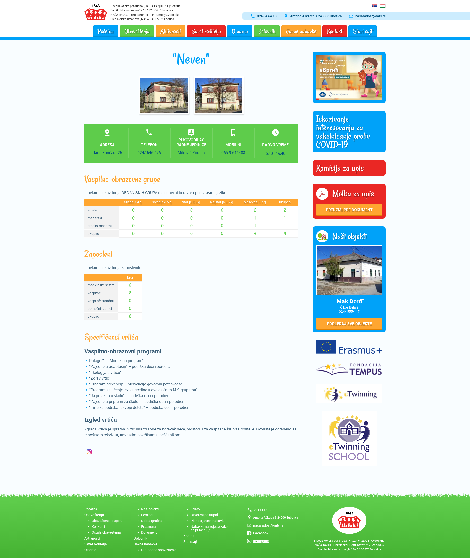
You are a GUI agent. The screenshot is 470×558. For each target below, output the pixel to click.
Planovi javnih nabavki (207, 520)
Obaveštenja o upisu (107, 520)
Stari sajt (362, 31)
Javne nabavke (301, 31)
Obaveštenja (136, 31)
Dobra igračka (151, 520)
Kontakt (334, 31)
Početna (106, 31)
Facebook (260, 533)
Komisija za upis (340, 168)
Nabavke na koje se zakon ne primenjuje (210, 528)
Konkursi (98, 526)
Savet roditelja (206, 31)
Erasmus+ (149, 526)
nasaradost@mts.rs (370, 16)
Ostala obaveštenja (106, 532)
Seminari (147, 514)
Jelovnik (267, 31)
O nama (240, 31)
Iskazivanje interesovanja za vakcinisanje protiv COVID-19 (343, 132)
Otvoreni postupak (205, 514)
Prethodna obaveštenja (158, 550)
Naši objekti (150, 509)
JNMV (195, 509)
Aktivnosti (170, 31)
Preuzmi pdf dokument (349, 209)
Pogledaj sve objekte (349, 323)
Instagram (261, 541)
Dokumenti (149, 532)
